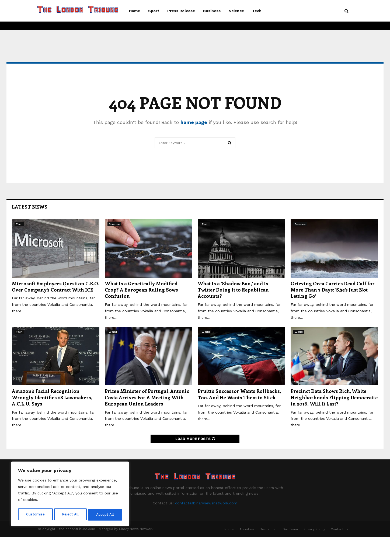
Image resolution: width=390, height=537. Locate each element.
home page (193, 122)
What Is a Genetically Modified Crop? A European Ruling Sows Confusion (141, 289)
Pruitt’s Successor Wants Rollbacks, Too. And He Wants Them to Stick (239, 394)
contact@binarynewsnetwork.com (206, 503)
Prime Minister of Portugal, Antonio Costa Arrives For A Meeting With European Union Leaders (147, 397)
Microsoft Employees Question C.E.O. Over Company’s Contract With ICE (55, 286)
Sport (153, 11)
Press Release (181, 11)
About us (246, 529)
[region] (70, 494)
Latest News (29, 206)
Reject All (70, 514)
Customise (35, 514)
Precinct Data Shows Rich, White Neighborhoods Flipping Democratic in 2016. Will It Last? (334, 397)
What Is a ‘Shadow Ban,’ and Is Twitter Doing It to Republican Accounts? (233, 289)
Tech (257, 11)
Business (212, 11)
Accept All (105, 514)
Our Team (290, 529)
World (113, 331)
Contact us (339, 529)
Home (134, 11)
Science (236, 11)
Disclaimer (268, 529)
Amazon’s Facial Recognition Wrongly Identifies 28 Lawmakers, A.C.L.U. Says (52, 397)
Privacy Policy (314, 529)
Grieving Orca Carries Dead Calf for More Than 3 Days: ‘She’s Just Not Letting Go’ (333, 289)
